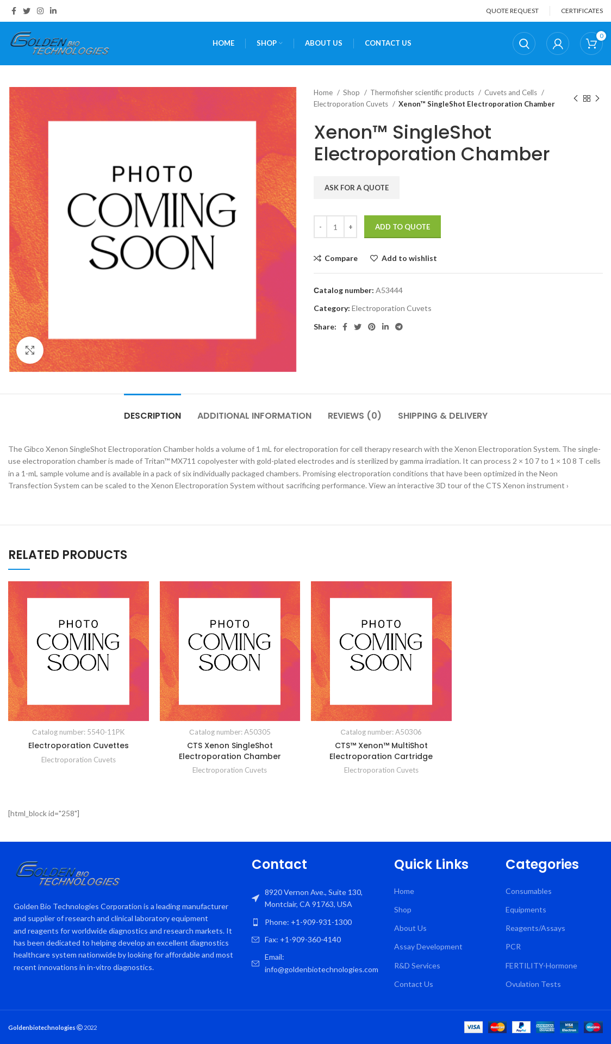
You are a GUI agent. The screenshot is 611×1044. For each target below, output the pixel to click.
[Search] (524, 43)
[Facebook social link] (14, 11)
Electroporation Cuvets (352, 104)
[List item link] (318, 922)
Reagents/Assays (535, 928)
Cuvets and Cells (511, 92)
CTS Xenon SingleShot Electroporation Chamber (230, 751)
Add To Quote (402, 226)
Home (324, 92)
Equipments (526, 909)
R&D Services (417, 965)
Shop (352, 92)
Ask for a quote (357, 187)
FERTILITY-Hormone (541, 965)
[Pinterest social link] (372, 327)
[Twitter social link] (27, 11)
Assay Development (428, 946)
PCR (513, 946)
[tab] (152, 410)
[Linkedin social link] (53, 11)
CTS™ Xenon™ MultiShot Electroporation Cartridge (381, 751)
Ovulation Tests (533, 984)
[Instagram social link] (40, 11)
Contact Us (413, 984)
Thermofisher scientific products (423, 92)
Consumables (529, 891)
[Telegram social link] (399, 327)
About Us (410, 928)
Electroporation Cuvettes (78, 745)
